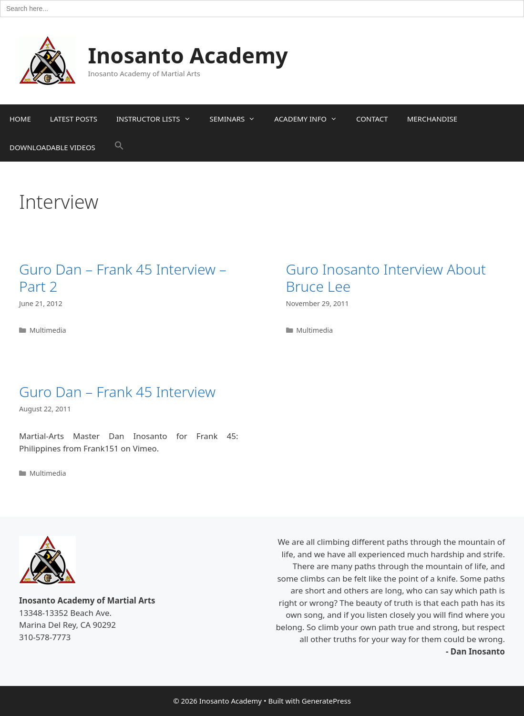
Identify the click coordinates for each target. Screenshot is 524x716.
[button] (119, 147)
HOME (20, 118)
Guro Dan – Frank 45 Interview (117, 391)
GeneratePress (326, 701)
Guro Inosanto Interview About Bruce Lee (386, 277)
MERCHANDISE (432, 118)
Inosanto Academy (188, 55)
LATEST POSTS (73, 118)
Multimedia (48, 330)
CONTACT (372, 118)
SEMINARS (237, 118)
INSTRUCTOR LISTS (158, 118)
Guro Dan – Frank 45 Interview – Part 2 (122, 277)
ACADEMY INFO (310, 118)
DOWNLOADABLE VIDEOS (52, 147)
